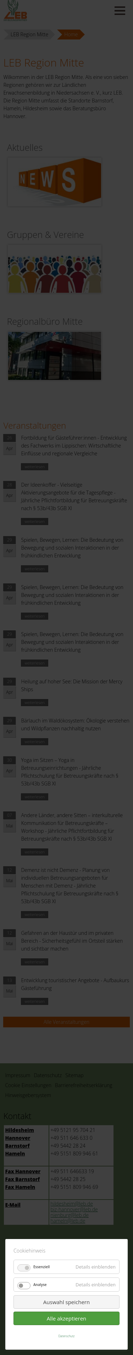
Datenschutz (67, 1336)
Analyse (40, 1284)
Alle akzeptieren (67, 1318)
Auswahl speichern (66, 1302)
